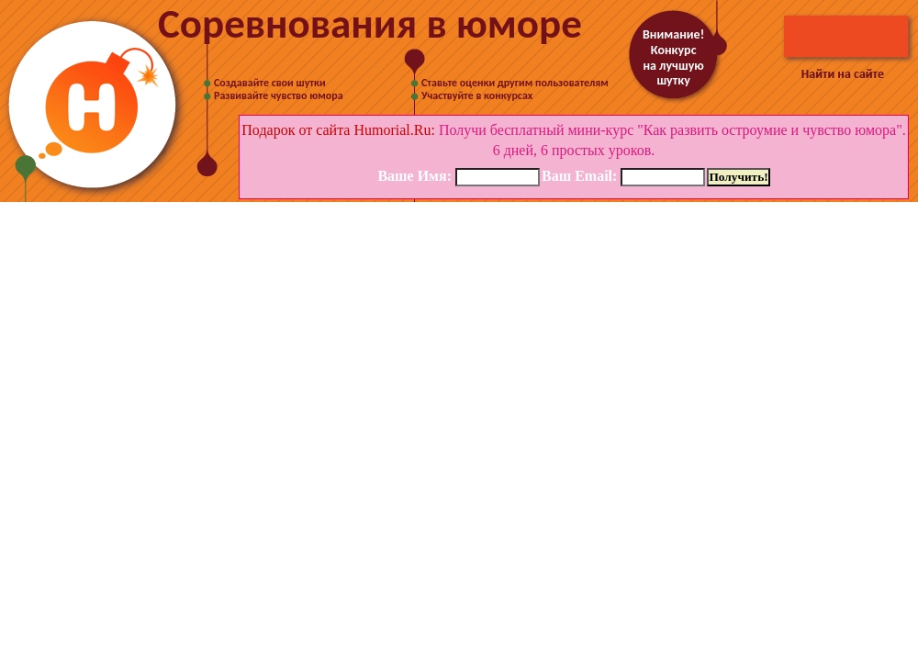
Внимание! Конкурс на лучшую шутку (673, 57)
